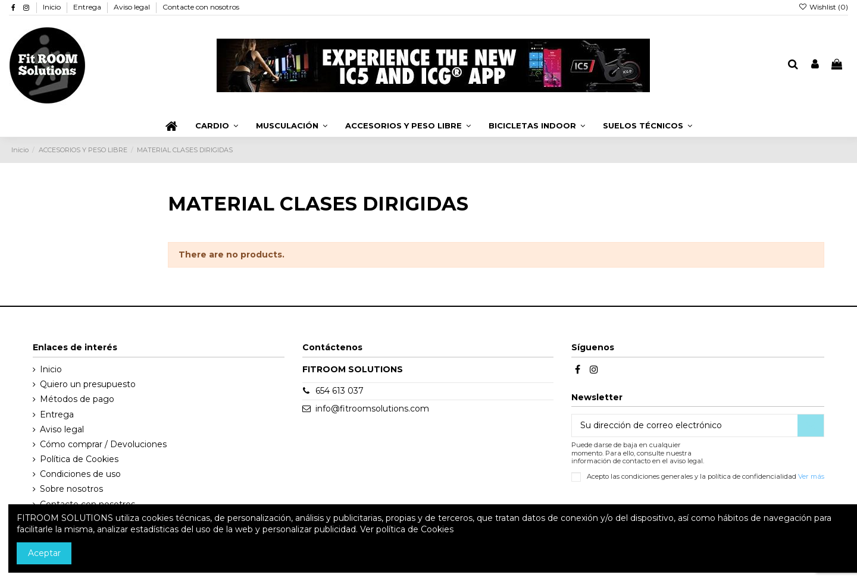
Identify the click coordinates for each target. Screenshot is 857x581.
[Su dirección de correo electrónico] (684, 425)
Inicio (52, 6)
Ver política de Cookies (406, 529)
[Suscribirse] (810, 425)
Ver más (811, 476)
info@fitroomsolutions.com (372, 408)
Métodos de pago (77, 399)
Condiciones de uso (80, 474)
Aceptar (44, 553)
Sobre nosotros (71, 488)
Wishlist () (823, 6)
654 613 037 (339, 390)
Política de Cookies (79, 459)
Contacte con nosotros (200, 6)
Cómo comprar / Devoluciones (103, 444)
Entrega (88, 6)
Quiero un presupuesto (88, 384)
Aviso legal (133, 6)
